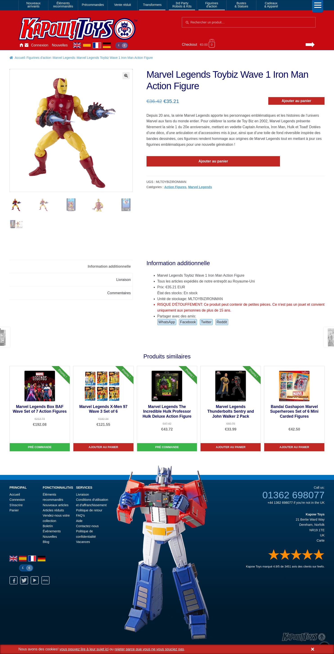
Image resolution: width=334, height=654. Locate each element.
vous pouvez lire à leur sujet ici (83, 649)
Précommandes (93, 5)
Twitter (206, 322)
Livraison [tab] (123, 280)
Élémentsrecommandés (63, 4)
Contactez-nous (26, 45)
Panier (14, 510)
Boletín (48, 526)
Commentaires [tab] (119, 293)
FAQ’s (80, 515)
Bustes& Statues (241, 4)
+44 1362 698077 (280, 502)
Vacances (83, 542)
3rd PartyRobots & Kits (182, 4)
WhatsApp (166, 322)
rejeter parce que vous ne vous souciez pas (149, 649)
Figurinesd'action (211, 4)
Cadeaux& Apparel (271, 4)
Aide (79, 521)
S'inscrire (16, 505)
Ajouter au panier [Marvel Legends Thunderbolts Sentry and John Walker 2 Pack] (231, 447)
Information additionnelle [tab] (109, 266)
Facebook (188, 322)
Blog (46, 542)
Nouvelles (60, 45)
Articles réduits (53, 510)
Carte (321, 540)
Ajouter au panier (296, 101)
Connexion (39, 45)
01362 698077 (293, 495)
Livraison (82, 494)
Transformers (152, 5)
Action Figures (175, 187)
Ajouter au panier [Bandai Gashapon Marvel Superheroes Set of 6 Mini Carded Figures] (294, 447)
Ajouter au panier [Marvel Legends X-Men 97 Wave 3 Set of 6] (103, 447)
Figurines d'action (39, 57)
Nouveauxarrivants (33, 4)
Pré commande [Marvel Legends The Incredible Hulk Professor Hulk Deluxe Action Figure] (167, 447)
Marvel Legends (64, 57)
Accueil (21, 45)
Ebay (45, 580)
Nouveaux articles (55, 505)
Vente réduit (122, 5)
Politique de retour (89, 510)
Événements (52, 531)
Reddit (222, 322)
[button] (126, 75)
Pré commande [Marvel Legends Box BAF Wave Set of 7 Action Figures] (40, 447)
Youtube (35, 580)
